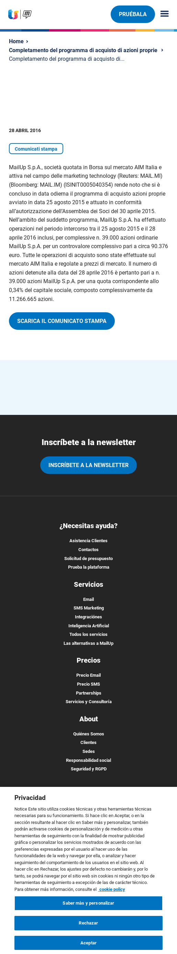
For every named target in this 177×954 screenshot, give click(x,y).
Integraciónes (88, 616)
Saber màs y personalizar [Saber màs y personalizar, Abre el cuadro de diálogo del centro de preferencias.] (88, 907)
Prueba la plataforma (88, 567)
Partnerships (88, 693)
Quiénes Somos (88, 733)
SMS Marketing (89, 607)
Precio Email (88, 675)
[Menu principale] (162, 14)
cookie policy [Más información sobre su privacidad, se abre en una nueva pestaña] (111, 893)
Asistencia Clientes (88, 540)
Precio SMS (88, 684)
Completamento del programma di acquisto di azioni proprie (83, 50)
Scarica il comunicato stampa (62, 321)
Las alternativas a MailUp (88, 643)
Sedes (88, 751)
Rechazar (88, 926)
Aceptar (88, 946)
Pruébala (133, 14)
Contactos (88, 549)
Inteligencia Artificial (88, 625)
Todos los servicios (88, 634)
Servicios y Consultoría (89, 701)
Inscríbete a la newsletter (88, 465)
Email (88, 599)
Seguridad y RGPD (89, 768)
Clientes (88, 742)
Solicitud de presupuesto (88, 558)
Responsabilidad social (88, 760)
